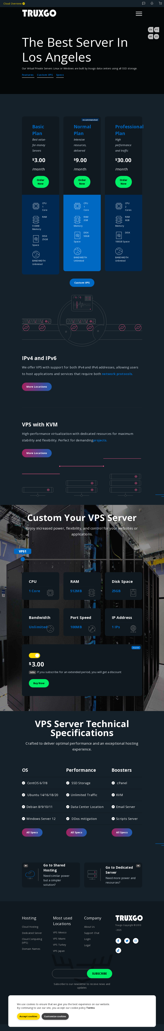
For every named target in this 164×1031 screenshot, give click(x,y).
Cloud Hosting (29, 933)
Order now (42, 183)
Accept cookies (28, 1016)
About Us (89, 933)
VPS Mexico (59, 939)
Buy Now (40, 688)
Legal (87, 951)
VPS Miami (58, 944)
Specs (60, 74)
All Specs (33, 839)
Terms (90, 1007)
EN (150, 29)
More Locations (38, 390)
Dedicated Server (31, 939)
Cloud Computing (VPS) (34, 945)
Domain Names (30, 951)
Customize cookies (55, 1016)
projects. (100, 444)
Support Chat (91, 939)
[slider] (23, 563)
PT (156, 29)
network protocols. (117, 376)
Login (87, 945)
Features (28, 74)
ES (156, 36)
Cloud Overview (14, 3)
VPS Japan (58, 956)
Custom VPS (45, 74)
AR (150, 36)
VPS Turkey (59, 951)
